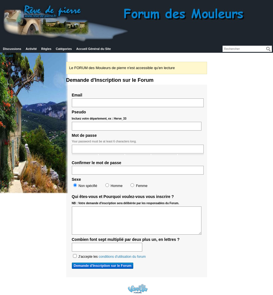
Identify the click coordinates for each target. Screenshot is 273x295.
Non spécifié (85, 185)
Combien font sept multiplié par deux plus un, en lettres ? (126, 239)
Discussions (12, 48)
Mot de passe (84, 135)
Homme (114, 185)
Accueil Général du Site (93, 48)
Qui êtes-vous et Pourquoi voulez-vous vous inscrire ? (125, 199)
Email (77, 95)
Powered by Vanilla (138, 288)
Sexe (76, 179)
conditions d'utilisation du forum (122, 257)
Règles (46, 48)
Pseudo (99, 115)
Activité (31, 48)
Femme (138, 185)
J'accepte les (109, 256)
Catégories (64, 48)
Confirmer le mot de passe (96, 162)
